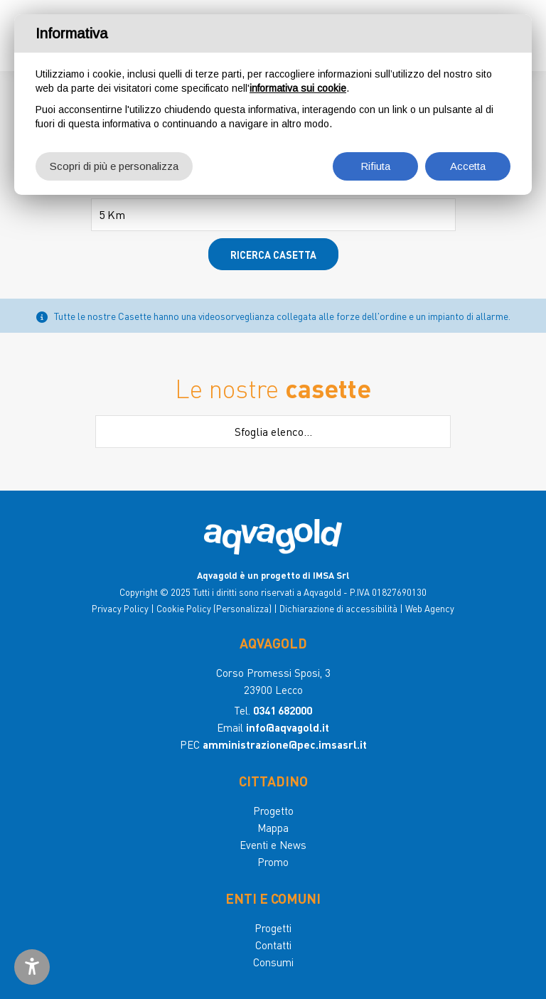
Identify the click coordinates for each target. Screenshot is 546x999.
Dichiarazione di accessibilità (338, 608)
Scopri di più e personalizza (114, 166)
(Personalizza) (242, 608)
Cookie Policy (183, 608)
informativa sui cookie (298, 88)
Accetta (468, 166)
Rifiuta (375, 166)
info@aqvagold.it (287, 727)
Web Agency (429, 608)
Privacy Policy (120, 608)
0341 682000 (282, 710)
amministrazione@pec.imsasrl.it (285, 744)
